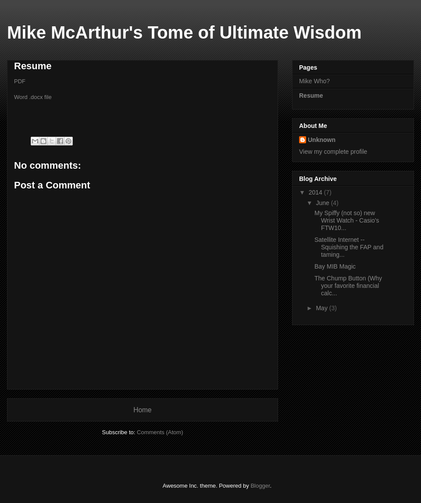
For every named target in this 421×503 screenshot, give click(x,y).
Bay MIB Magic (335, 266)
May (322, 308)
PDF (19, 81)
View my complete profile (333, 151)
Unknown (321, 139)
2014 (316, 192)
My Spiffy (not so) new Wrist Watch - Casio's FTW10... (346, 220)
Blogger (260, 485)
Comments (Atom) (160, 432)
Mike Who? (314, 81)
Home (142, 410)
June (323, 202)
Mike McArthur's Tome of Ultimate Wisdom (184, 32)
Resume (311, 95)
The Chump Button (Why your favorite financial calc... (348, 286)
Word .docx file (33, 97)
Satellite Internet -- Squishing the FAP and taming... (348, 247)
